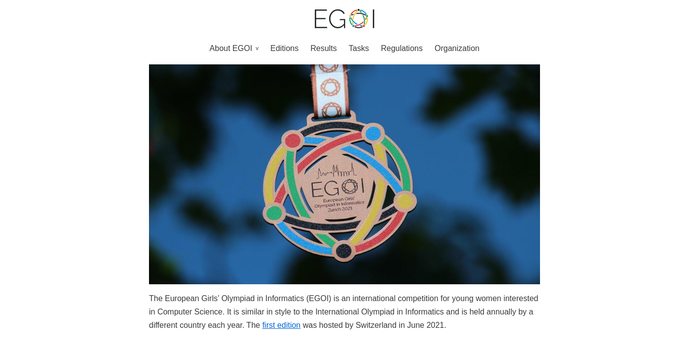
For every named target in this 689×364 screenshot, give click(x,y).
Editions (284, 48)
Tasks (359, 48)
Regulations (402, 48)
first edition (281, 325)
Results (323, 48)
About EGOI (230, 48)
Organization (457, 48)
